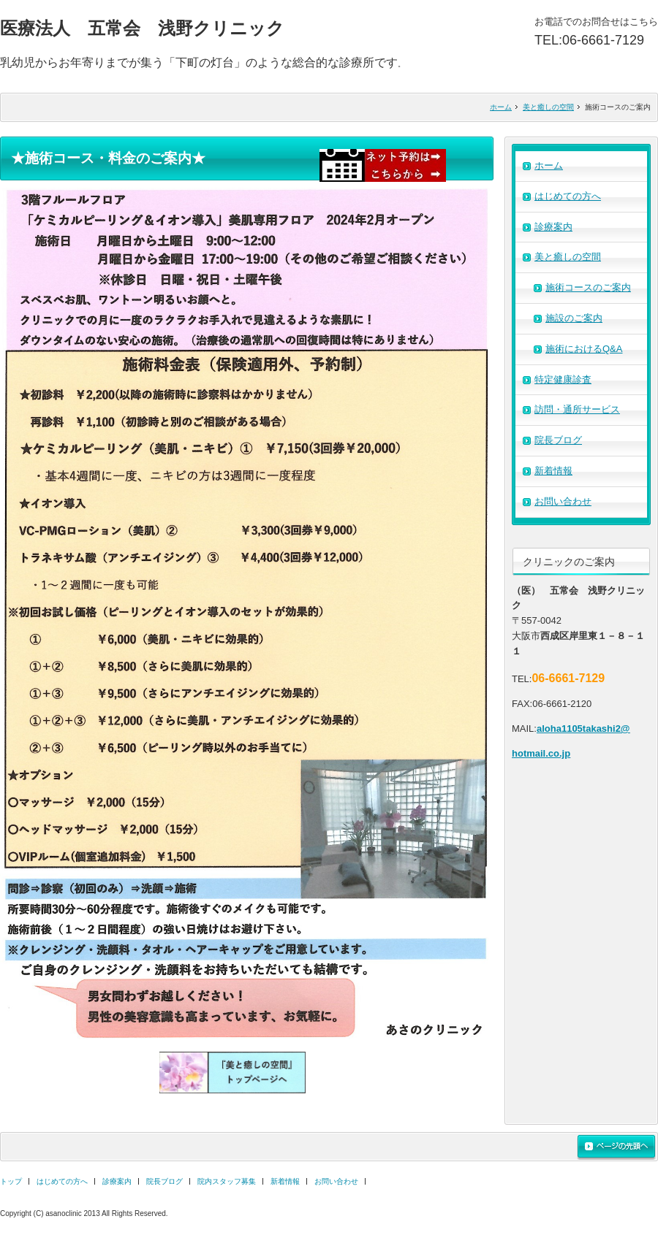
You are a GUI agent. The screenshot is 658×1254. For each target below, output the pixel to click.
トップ (11, 1181)
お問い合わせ (562, 501)
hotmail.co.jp (541, 753)
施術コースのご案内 (588, 287)
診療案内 (553, 226)
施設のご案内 (573, 318)
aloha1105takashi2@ (583, 728)
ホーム (501, 107)
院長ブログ (558, 440)
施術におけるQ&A (583, 348)
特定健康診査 (562, 379)
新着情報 (553, 470)
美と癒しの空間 (548, 107)
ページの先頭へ (616, 1147)
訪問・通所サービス (577, 409)
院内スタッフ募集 (226, 1181)
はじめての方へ (567, 196)
